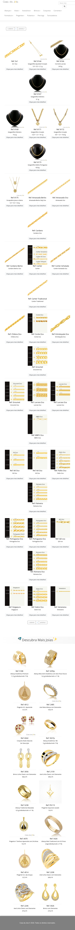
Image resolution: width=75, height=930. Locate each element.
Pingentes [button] (20, 15)
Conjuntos (47, 11)
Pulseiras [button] (31, 15)
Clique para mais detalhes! (14, 69)
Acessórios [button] (26, 11)
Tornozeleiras (52, 15)
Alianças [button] (7, 11)
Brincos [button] (37, 11)
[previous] (10, 28)
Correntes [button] (58, 11)
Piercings (41, 15)
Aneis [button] (16, 11)
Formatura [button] (8, 15)
